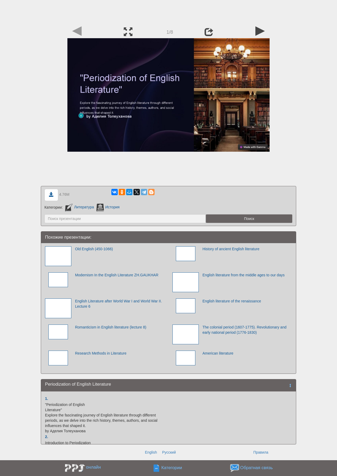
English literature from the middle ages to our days (243, 275)
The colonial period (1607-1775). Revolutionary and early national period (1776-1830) (244, 330)
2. (46, 437)
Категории (171, 467)
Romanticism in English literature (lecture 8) (110, 327)
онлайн (93, 467)
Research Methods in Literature (100, 353)
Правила (260, 452)
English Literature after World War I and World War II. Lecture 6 (118, 303)
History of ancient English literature (230, 249)
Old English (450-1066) (94, 249)
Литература (79, 207)
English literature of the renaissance (231, 301)
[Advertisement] (168, 12)
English (151, 452)
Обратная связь (256, 467)
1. (46, 398)
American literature (218, 353)
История (108, 207)
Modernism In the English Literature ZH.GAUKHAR (116, 275)
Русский (169, 452)
